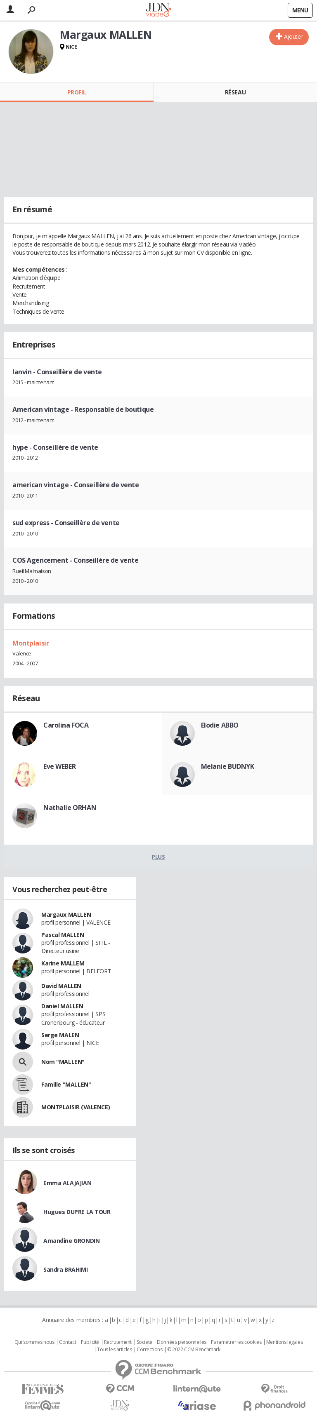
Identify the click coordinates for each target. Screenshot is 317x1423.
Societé (144, 1342)
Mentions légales (284, 1342)
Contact (67, 1342)
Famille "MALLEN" (66, 1084)
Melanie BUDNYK (227, 766)
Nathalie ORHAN (69, 807)
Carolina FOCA (66, 725)
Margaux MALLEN (66, 914)
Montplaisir (30, 643)
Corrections (149, 1350)
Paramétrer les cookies (236, 1342)
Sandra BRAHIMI (65, 1269)
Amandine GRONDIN (71, 1241)
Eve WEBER (59, 766)
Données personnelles (181, 1342)
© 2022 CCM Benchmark (193, 1350)
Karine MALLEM (63, 963)
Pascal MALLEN (62, 935)
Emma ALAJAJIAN (67, 1183)
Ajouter (293, 36)
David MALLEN (61, 986)
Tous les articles (114, 1350)
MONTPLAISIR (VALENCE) (75, 1107)
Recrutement (118, 1342)
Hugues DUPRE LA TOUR (77, 1212)
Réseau (235, 92)
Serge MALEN (60, 1035)
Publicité (90, 1342)
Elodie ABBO (220, 725)
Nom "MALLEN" (63, 1062)
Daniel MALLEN (62, 1006)
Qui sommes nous (34, 1342)
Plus (158, 856)
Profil (76, 92)
